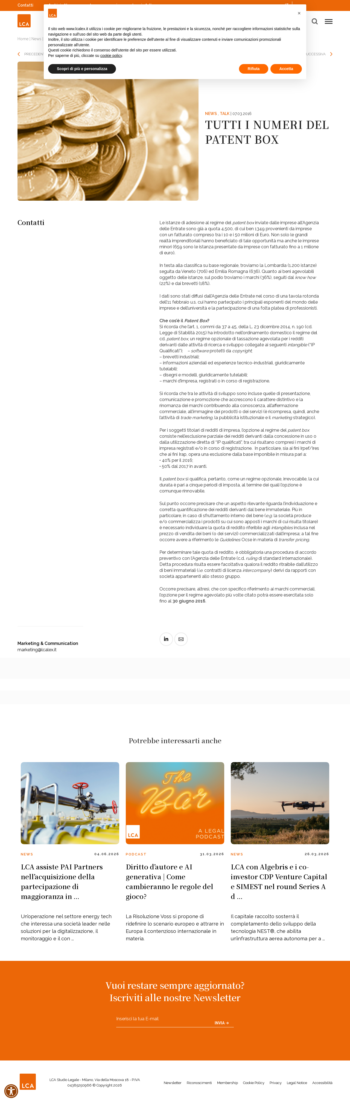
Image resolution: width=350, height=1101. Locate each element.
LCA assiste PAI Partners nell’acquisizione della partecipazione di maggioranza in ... (62, 881)
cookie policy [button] (111, 55)
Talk (224, 113)
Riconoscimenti (199, 1083)
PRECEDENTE (35, 54)
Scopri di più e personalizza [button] (82, 69)
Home (23, 39)
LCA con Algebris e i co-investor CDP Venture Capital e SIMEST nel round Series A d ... (279, 881)
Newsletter (173, 1083)
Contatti (25, 5)
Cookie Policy (253, 1083)
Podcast (136, 854)
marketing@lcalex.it (37, 649)
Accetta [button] (286, 69)
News (36, 39)
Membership (227, 1083)
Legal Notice (297, 1083)
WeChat (329, 4)
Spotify (315, 4)
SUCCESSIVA (315, 54)
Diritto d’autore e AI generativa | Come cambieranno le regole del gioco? (169, 881)
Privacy (276, 1083)
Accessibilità (322, 1083)
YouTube (322, 5)
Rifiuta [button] (254, 69)
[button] (299, 13)
